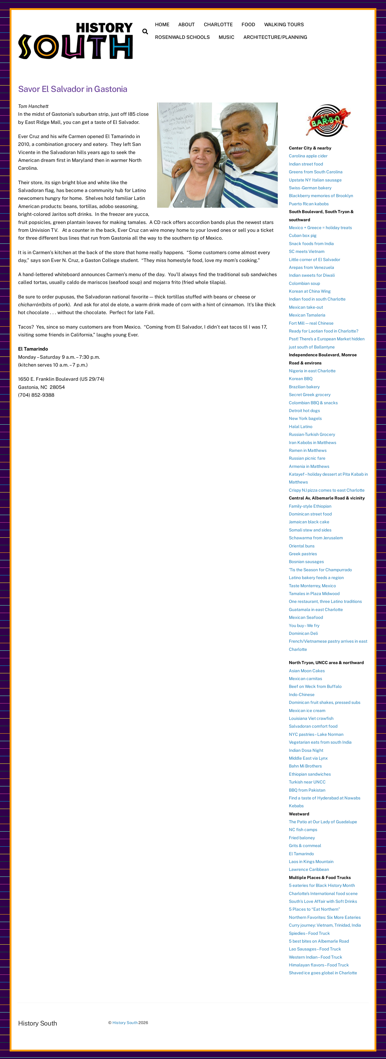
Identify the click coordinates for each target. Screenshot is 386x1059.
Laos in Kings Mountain (311, 861)
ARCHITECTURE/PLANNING (276, 37)
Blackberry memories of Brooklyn (321, 195)
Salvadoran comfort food (313, 725)
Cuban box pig (303, 234)
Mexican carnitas (305, 678)
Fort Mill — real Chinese (311, 322)
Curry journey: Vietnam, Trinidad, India (325, 924)
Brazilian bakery (304, 386)
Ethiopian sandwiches (310, 773)
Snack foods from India (311, 243)
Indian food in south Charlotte (317, 298)
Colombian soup (304, 282)
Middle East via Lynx (308, 757)
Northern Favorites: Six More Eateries (325, 916)
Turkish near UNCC (307, 781)
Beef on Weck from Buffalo (315, 685)
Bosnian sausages (306, 561)
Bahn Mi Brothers (305, 765)
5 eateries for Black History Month (322, 884)
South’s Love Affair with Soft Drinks (323, 900)
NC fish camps (303, 829)
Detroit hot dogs (304, 410)
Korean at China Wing (310, 290)
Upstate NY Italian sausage (315, 179)
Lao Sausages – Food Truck (315, 948)
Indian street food (306, 163)
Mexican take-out (306, 306)
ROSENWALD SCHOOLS (182, 37)
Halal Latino (300, 426)
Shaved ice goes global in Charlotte (323, 972)
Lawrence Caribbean (309, 868)
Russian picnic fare (307, 457)
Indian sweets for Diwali (312, 274)
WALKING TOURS (284, 24)
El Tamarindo (301, 853)
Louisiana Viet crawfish (311, 717)
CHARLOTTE (218, 24)
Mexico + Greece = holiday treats (320, 227)
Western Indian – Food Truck (315, 956)
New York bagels (305, 417)
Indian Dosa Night (306, 749)
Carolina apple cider (308, 155)
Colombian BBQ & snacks (313, 402)
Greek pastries (303, 553)
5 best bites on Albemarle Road (319, 940)
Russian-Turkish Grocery (312, 433)
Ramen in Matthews (308, 449)
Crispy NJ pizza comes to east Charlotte (327, 489)
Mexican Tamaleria (307, 314)
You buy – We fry (304, 624)
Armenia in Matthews (309, 465)
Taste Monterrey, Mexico (312, 585)
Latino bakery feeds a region (316, 577)
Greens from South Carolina (316, 171)
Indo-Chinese (302, 694)
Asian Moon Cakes (307, 670)
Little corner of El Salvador (314, 259)
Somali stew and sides (310, 529)
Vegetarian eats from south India (320, 741)
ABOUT (187, 24)
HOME (162, 24)
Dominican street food (310, 513)
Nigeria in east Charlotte (312, 370)
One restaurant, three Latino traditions (325, 600)
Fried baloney (302, 837)
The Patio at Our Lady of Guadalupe (323, 821)
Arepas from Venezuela (311, 266)
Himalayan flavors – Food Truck (319, 964)
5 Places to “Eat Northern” (314, 908)
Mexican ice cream (307, 710)
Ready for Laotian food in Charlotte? (323, 330)
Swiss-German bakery (310, 187)
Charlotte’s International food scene (323, 892)
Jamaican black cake (309, 521)
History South (125, 1022)
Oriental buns (302, 545)
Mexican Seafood (306, 616)
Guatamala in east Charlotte (316, 609)
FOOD (249, 24)
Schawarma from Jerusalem (316, 537)
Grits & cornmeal (305, 845)
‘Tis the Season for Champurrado (320, 569)
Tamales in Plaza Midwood (314, 593)
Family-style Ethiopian (310, 505)
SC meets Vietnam (306, 250)
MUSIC (227, 37)
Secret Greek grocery (310, 394)
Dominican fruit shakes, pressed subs (324, 701)
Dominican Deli (303, 632)
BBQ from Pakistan (307, 789)
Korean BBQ (300, 378)
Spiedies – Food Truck (309, 932)
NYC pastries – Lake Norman (316, 733)
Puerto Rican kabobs (309, 203)
